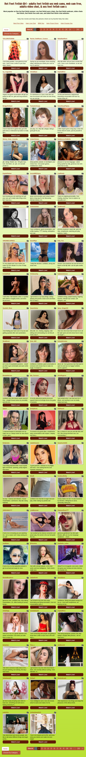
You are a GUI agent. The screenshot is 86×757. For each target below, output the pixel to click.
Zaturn (5, 394)
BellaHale (6, 621)
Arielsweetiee (34, 200)
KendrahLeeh (62, 653)
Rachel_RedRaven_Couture (39, 38)
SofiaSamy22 (7, 653)
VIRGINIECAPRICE (9, 233)
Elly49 (32, 459)
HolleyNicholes (62, 329)
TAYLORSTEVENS (8, 38)
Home (6, 30)
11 (70, 29)
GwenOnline (34, 298)
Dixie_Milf (33, 329)
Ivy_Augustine (7, 70)
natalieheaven (34, 427)
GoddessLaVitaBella (64, 135)
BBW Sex (41, 23)
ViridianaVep (34, 265)
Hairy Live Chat (31, 23)
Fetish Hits (45, 754)
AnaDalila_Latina (63, 524)
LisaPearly (61, 168)
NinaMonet (6, 329)
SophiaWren (61, 70)
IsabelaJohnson (63, 265)
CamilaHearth (34, 588)
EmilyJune (6, 427)
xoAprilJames (34, 135)
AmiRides (6, 524)
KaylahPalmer (7, 168)
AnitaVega (6, 588)
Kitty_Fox (61, 233)
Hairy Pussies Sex (66, 23)
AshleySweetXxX (35, 686)
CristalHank (6, 265)
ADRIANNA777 (7, 492)
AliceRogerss (62, 362)
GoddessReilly (62, 459)
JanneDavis (61, 557)
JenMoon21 (61, 621)
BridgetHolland (7, 103)
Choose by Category (12, 34)
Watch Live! (15, 67)
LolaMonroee (34, 492)
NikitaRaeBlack (62, 38)
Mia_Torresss (34, 362)
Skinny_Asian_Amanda (10, 135)
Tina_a (32, 621)
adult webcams (45, 737)
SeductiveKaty (7, 459)
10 (66, 29)
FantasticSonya (35, 103)
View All (29, 29)
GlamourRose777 (63, 492)
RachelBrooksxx (8, 557)
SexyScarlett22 (62, 427)
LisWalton (6, 200)
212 (78, 29)
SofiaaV (32, 653)
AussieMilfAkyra (35, 168)
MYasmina (33, 524)
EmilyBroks (34, 394)
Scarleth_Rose (7, 298)
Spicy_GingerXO (63, 298)
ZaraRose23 (61, 200)
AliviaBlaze (33, 70)
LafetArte (6, 686)
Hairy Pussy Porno (52, 23)
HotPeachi (61, 394)
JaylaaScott (34, 557)
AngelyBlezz (62, 588)
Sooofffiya (33, 233)
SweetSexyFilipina (63, 103)
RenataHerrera (7, 362)
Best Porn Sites (18, 23)
